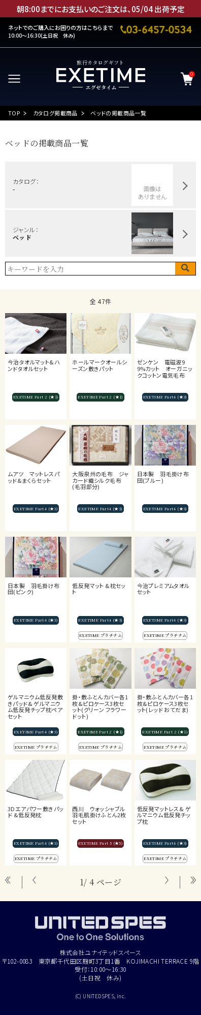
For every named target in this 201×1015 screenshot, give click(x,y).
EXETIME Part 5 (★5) (100, 843)
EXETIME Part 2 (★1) (36, 396)
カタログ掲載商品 (55, 113)
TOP (14, 113)
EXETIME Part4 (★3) (165, 396)
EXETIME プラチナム (100, 635)
